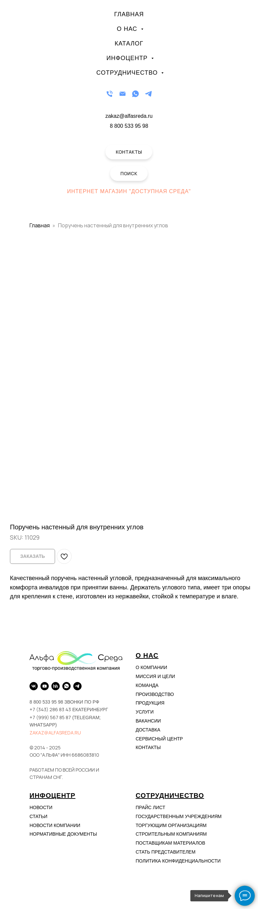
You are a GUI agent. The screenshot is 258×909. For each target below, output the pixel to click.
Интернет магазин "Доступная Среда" (129, 191)
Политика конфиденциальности (178, 861)
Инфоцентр (128, 58)
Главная (129, 14)
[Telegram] (148, 94)
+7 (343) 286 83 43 (50, 709)
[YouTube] (44, 686)
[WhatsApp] (135, 94)
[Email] (122, 94)
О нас (128, 29)
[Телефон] (109, 94)
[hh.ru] (55, 686)
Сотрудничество (128, 72)
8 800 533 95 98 (129, 126)
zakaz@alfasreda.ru (55, 732)
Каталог (129, 43)
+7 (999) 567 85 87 (50, 717)
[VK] (34, 686)
